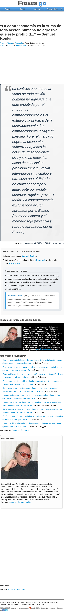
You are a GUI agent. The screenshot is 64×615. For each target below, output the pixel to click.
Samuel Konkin (22, 45)
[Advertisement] (32, 17)
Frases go (12, 608)
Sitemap (52, 608)
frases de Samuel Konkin (20, 502)
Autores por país (13, 604)
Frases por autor (31, 602)
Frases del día (52, 9)
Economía (19, 43)
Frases (7, 9)
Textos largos (58, 243)
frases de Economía (21, 430)
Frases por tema (18, 602)
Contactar (44, 608)
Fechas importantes (27, 604)
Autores (37, 9)
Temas (22, 9)
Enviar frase (40, 604)
